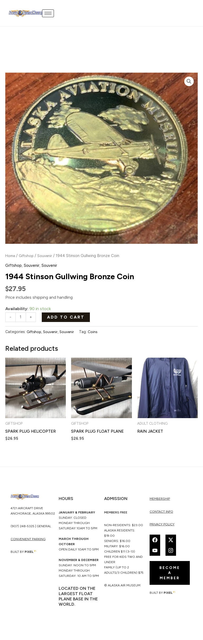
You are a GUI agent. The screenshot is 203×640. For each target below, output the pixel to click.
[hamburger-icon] (49, 13)
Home (10, 255)
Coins (95, 332)
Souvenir (48, 255)
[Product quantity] (20, 317)
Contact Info (161, 512)
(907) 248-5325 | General (31, 527)
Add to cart (66, 316)
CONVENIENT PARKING (28, 540)
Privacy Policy (162, 525)
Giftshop (28, 255)
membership (160, 500)
